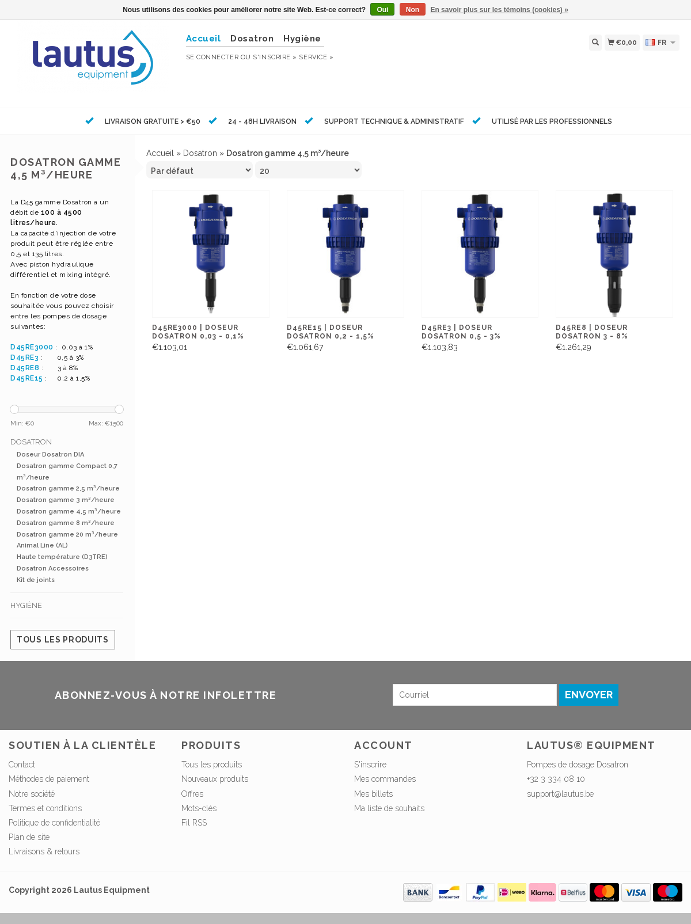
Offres (192, 793)
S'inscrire (370, 764)
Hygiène (302, 38)
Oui (382, 10)
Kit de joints (36, 580)
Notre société (32, 793)
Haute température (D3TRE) (62, 557)
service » (316, 57)
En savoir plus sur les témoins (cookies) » (499, 10)
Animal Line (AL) (42, 545)
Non (412, 10)
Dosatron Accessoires (53, 568)
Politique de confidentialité (54, 822)
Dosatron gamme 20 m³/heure (67, 534)
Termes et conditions (45, 808)
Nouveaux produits (214, 779)
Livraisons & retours (44, 851)
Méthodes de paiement (49, 779)
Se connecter (212, 57)
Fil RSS (194, 822)
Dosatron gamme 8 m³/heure (66, 523)
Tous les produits (63, 639)
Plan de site (29, 837)
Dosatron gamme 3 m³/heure (66, 500)
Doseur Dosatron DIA (50, 454)
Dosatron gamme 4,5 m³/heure (69, 511)
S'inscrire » (275, 57)
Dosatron (252, 38)
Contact (22, 764)
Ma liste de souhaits (389, 808)
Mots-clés (199, 808)
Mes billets (373, 793)
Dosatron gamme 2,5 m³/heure (68, 488)
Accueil (160, 153)
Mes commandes (385, 779)
